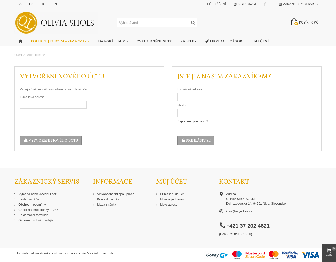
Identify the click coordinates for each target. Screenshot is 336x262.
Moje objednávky (171, 199)
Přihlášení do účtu (172, 194)
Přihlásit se (196, 140)
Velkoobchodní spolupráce (115, 194)
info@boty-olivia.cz (239, 211)
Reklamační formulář (33, 215)
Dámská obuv (111, 41)
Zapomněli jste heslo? (192, 121)
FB (267, 4)
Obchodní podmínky (32, 204)
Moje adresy (168, 204)
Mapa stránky (106, 204)
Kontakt (234, 182)
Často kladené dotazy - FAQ (38, 210)
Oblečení (260, 41)
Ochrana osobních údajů (35, 220)
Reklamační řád (29, 199)
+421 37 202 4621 (248, 226)
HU (43, 4)
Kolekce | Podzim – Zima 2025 (58, 41)
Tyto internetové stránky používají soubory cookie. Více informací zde (65, 253)
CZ (31, 4)
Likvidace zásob (223, 41)
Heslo (181, 105)
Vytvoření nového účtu (51, 140)
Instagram (244, 4)
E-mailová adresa (32, 97)
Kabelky (188, 41)
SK (20, 4)
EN (54, 4)
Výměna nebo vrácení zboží (37, 194)
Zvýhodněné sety (154, 41)
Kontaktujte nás (107, 199)
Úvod (18, 55)
